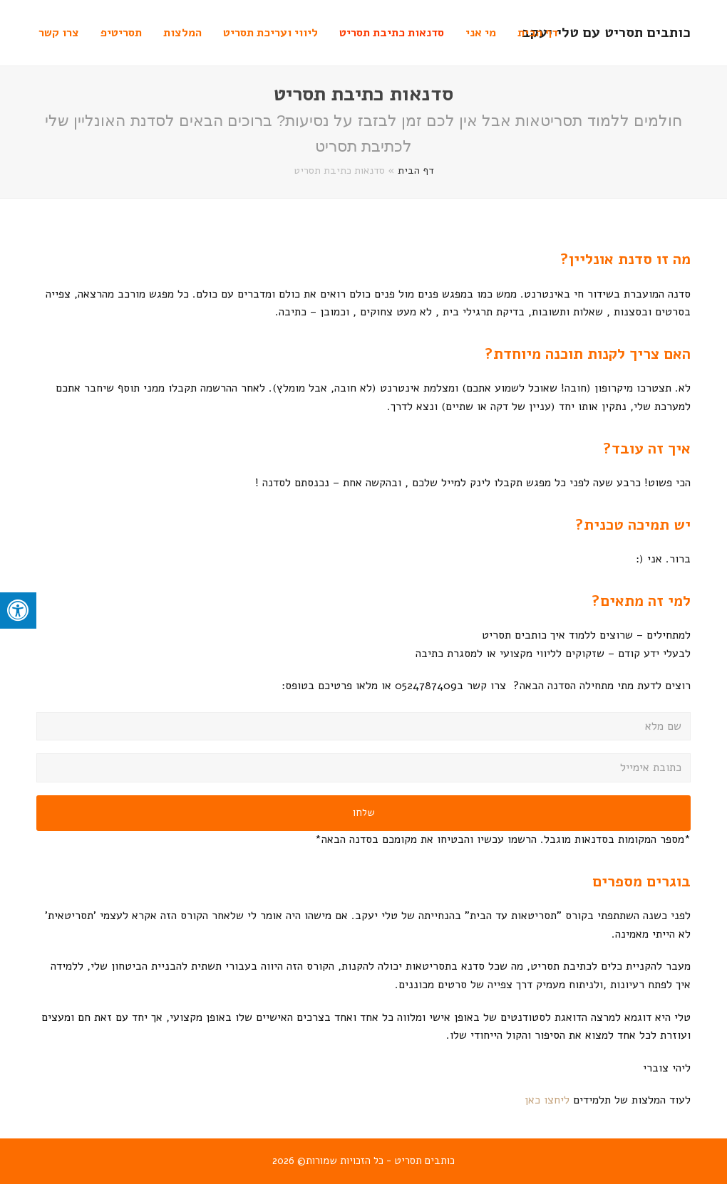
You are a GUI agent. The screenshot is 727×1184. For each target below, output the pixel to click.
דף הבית (416, 170)
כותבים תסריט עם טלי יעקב (606, 32)
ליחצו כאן (545, 1100)
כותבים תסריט (424, 1160)
